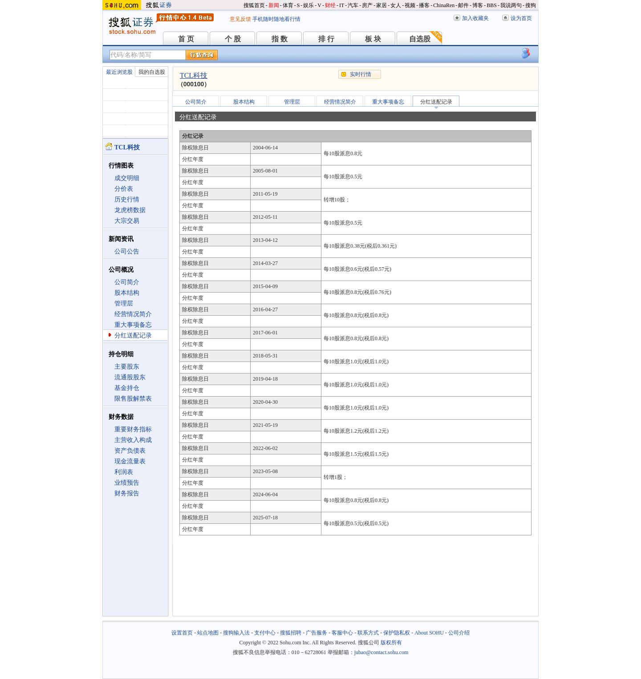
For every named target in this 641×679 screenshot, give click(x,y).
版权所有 (391, 642)
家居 (381, 5)
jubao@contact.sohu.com (381, 652)
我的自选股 (151, 72)
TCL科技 (193, 75)
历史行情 (126, 199)
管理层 (123, 303)
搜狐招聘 (290, 633)
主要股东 (126, 366)
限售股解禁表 (133, 398)
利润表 (123, 472)
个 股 (233, 39)
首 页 (186, 39)
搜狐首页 (254, 5)
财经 (330, 5)
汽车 (353, 5)
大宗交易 (126, 220)
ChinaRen (443, 5)
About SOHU (429, 633)
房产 (367, 5)
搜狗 (530, 5)
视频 (410, 5)
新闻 (273, 5)
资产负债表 (130, 450)
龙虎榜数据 (130, 210)
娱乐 (308, 5)
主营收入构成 (133, 440)
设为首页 (521, 18)
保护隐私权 (396, 633)
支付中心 (265, 633)
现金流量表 (130, 461)
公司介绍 (459, 633)
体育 (288, 5)
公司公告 (126, 251)
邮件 (463, 5)
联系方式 (368, 633)
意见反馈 (240, 19)
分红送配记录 (133, 335)
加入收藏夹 (475, 18)
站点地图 (208, 633)
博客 (477, 5)
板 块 (373, 39)
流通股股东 (130, 377)
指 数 (280, 39)
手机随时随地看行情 (276, 19)
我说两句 (511, 5)
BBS (492, 5)
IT (341, 5)
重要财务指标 (133, 429)
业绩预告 (126, 482)
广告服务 (316, 633)
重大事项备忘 (133, 324)
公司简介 (126, 282)
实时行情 (360, 74)
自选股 (419, 39)
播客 (424, 5)
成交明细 (126, 178)
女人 (395, 5)
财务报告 (126, 493)
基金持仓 (126, 388)
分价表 (123, 188)
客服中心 (342, 633)
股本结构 (126, 292)
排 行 (326, 39)
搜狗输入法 (236, 633)
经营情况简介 (133, 314)
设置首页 (182, 633)
